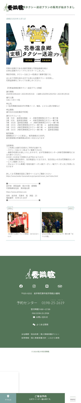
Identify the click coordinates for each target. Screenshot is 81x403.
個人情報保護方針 (38, 338)
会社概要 (25, 334)
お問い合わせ (40, 317)
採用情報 (25, 338)
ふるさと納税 (54, 338)
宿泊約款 (35, 334)
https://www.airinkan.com (16, 192)
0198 (53, 303)
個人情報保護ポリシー (50, 334)
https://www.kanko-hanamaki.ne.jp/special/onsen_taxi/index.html (32, 176)
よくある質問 (40, 324)
